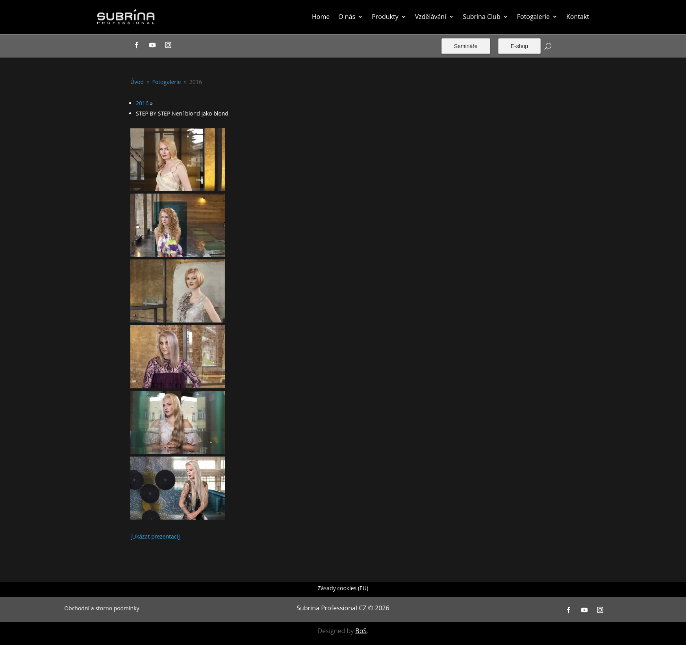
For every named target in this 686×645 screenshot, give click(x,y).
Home (321, 16)
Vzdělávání (430, 16)
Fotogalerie (533, 16)
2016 (142, 103)
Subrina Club (482, 16)
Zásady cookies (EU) (343, 588)
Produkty (385, 16)
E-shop (519, 46)
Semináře (466, 46)
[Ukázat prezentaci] (155, 536)
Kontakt (577, 16)
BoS (361, 630)
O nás (346, 16)
